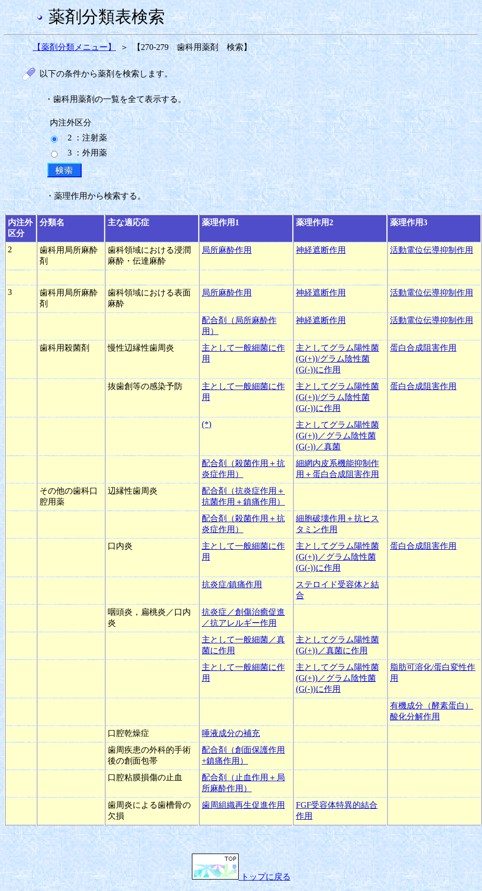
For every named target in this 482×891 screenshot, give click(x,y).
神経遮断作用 (321, 250)
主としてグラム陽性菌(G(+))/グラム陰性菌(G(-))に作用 (337, 358)
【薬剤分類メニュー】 (74, 47)
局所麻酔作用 (227, 250)
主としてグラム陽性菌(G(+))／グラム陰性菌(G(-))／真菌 (337, 435)
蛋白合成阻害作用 (423, 347)
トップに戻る (241, 876)
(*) (207, 424)
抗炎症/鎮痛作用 (232, 584)
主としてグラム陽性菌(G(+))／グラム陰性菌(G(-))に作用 (337, 556)
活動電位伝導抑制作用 (431, 250)
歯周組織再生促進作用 (243, 804)
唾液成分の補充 (231, 733)
